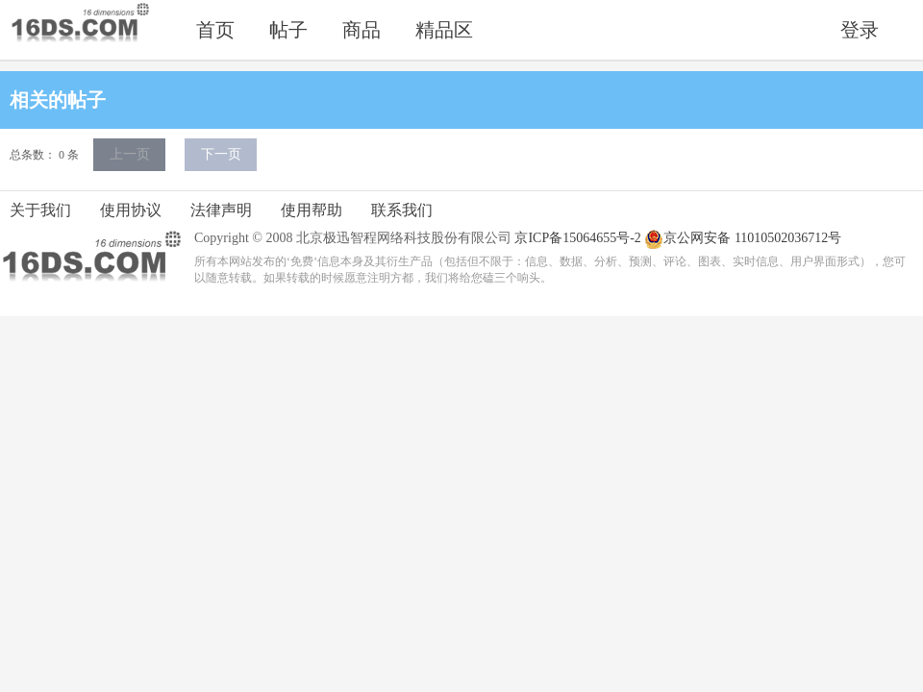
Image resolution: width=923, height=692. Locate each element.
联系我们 (402, 210)
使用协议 (131, 210)
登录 (859, 29)
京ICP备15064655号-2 (577, 238)
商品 (361, 29)
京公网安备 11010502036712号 (742, 239)
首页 (215, 29)
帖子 (288, 29)
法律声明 (221, 210)
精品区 (444, 29)
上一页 (130, 154)
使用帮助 (311, 210)
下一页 (221, 154)
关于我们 (40, 210)
